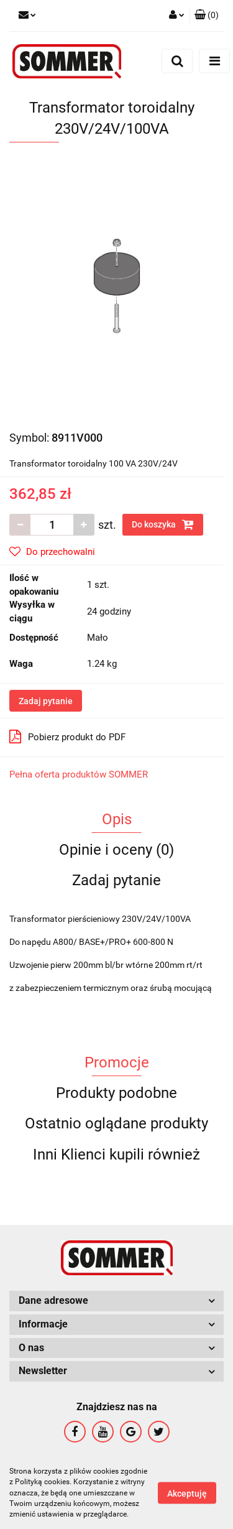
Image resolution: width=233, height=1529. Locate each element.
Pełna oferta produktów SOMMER (78, 774)
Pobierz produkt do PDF (67, 736)
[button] (207, 15)
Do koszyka (163, 524)
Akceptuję (187, 1494)
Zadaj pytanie (46, 701)
